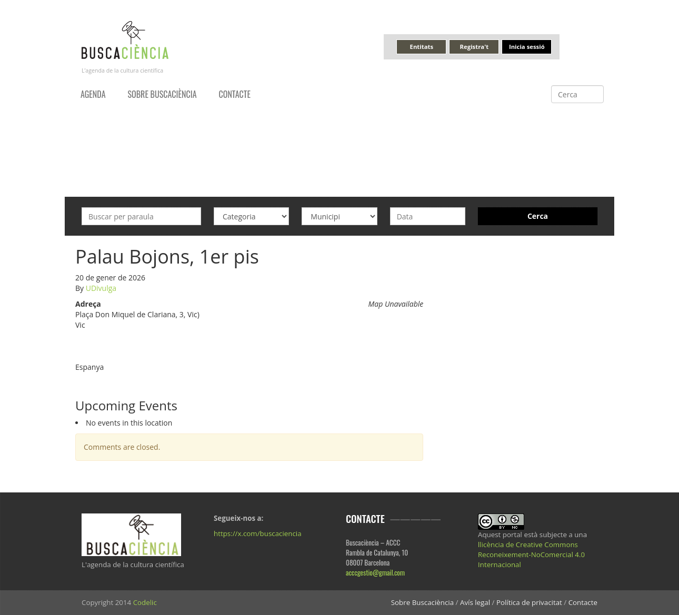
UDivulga (101, 288)
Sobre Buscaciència (162, 94)
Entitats (421, 47)
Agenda (93, 94)
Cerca (537, 216)
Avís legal (475, 602)
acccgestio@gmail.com (375, 572)
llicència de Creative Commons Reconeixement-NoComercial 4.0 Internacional (531, 554)
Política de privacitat (529, 602)
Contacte (235, 94)
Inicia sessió (527, 47)
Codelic (145, 602)
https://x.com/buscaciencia (258, 533)
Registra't (474, 47)
